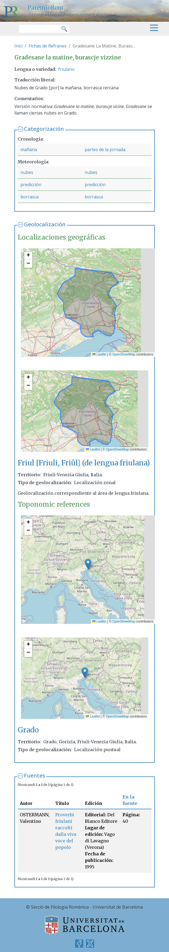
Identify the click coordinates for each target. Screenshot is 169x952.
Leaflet (99, 354)
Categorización (44, 128)
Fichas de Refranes (48, 46)
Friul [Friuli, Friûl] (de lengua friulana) (84, 462)
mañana (28, 150)
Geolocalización (45, 224)
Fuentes (34, 775)
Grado (28, 729)
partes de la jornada (105, 150)
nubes (26, 172)
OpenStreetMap (124, 354)
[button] (28, 256)
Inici (18, 46)
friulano (66, 69)
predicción (30, 185)
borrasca (29, 197)
